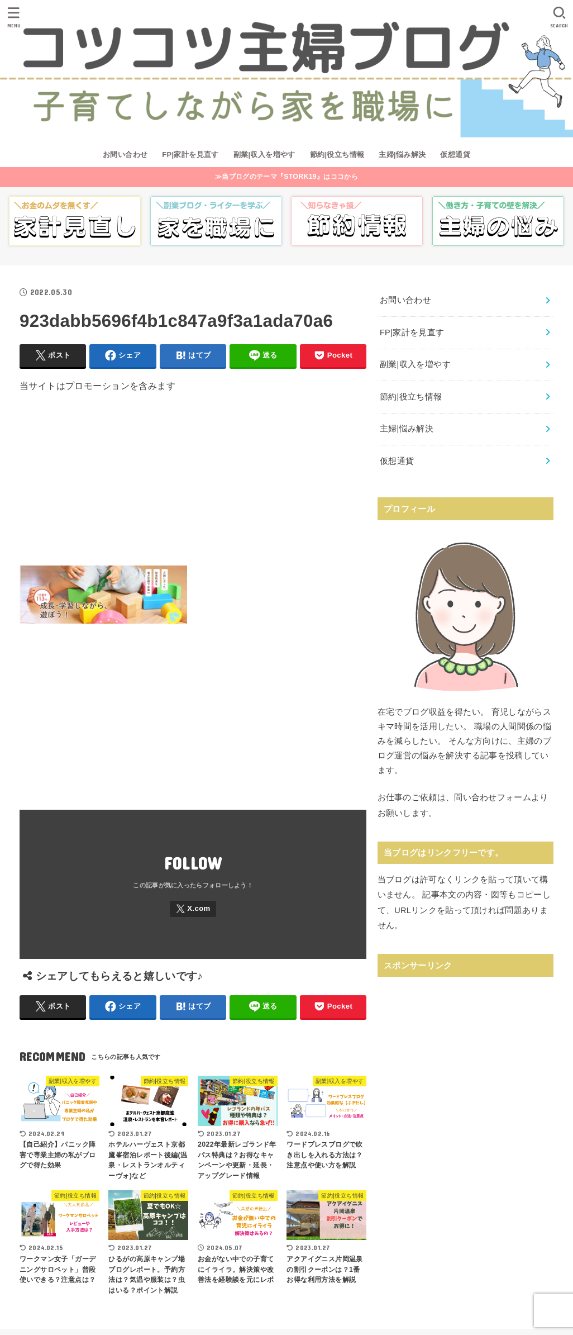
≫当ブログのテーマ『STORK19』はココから (286, 176)
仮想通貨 (455, 154)
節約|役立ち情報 (337, 154)
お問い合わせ (125, 154)
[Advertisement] (193, 487)
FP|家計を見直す (190, 154)
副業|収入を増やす (264, 154)
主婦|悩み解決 (402, 154)
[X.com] (193, 909)
